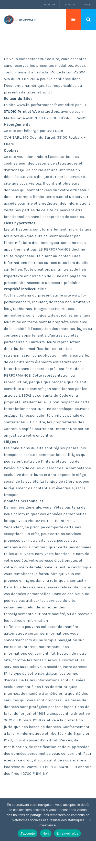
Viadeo (87, 4)
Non (45, 833)
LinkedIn (69, 4)
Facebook (49, 4)
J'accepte (27, 833)
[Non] (89, 819)
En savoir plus (67, 833)
